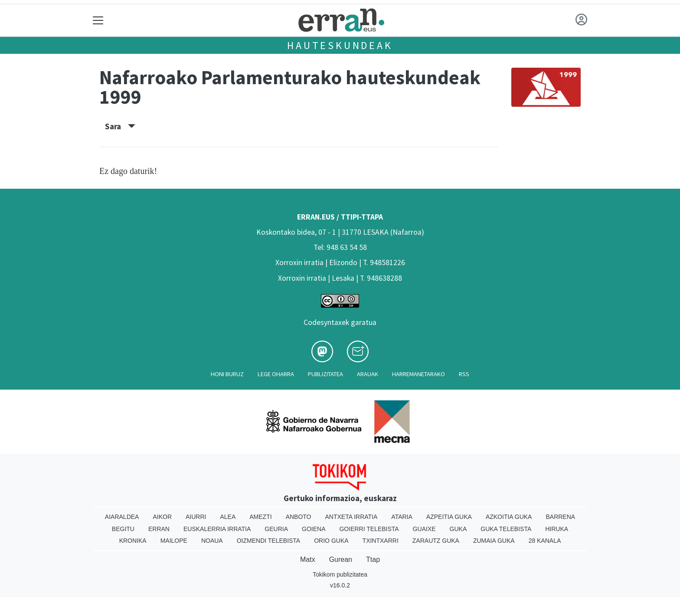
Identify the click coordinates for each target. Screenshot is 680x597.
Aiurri (196, 516)
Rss (464, 374)
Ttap (373, 559)
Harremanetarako (418, 374)
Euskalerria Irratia (217, 528)
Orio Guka (331, 540)
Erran (159, 528)
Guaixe (424, 528)
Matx (307, 559)
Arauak (367, 374)
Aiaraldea (122, 516)
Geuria (276, 528)
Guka (458, 528)
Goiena (313, 528)
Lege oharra (276, 374)
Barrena (560, 516)
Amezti (260, 516)
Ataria (401, 516)
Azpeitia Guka (449, 516)
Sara (120, 126)
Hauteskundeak (339, 45)
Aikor (162, 516)
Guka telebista (506, 528)
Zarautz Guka (435, 540)
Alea (227, 516)
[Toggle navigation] (98, 20)
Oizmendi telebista (269, 540)
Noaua (212, 540)
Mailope (173, 540)
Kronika (133, 540)
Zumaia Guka (494, 540)
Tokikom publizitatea (340, 574)
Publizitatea (325, 374)
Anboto (298, 516)
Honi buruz (227, 374)
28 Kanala (545, 540)
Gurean (340, 559)
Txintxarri (381, 540)
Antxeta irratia (351, 516)
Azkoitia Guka (509, 516)
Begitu (123, 528)
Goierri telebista (369, 528)
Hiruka (556, 528)
